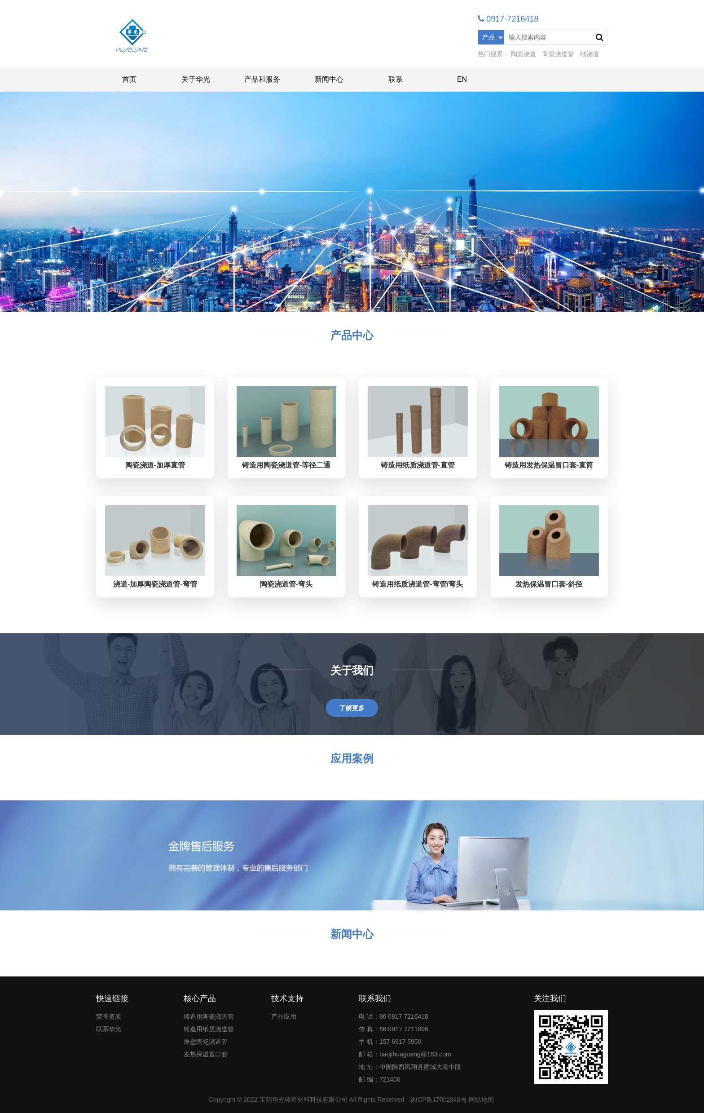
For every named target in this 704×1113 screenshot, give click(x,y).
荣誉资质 (108, 1016)
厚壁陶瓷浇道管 (206, 1041)
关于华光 (195, 79)
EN (462, 79)
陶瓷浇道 (523, 53)
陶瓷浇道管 (558, 53)
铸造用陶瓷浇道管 (209, 1016)
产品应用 (283, 1016)
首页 (129, 79)
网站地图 (481, 1099)
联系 (395, 79)
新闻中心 (329, 79)
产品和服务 (262, 79)
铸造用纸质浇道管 (209, 1029)
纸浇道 (589, 53)
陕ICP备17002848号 (438, 1099)
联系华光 (108, 1029)
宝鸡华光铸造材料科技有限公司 (304, 1099)
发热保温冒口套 (206, 1054)
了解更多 (352, 707)
